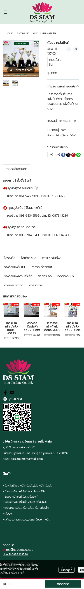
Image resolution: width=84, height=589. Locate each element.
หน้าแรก (9, 33)
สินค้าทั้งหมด (23, 33)
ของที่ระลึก (45, 276)
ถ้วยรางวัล (36, 285)
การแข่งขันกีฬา (51, 257)
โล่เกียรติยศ (28, 257)
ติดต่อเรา (63, 583)
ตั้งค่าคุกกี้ (66, 569)
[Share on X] (68, 155)
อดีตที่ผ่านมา (65, 276)
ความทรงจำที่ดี (13, 285)
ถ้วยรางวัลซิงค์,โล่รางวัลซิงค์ (61, 135)
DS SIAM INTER (67, 121)
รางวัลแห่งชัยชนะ (15, 267)
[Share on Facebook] (63, 155)
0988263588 (25, 550)
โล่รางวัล (9, 257)
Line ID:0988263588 (15, 554)
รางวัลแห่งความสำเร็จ (18, 276)
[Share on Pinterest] (73, 155)
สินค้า (35, 33)
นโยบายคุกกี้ (17, 572)
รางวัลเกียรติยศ (42, 267)
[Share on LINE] (78, 155)
